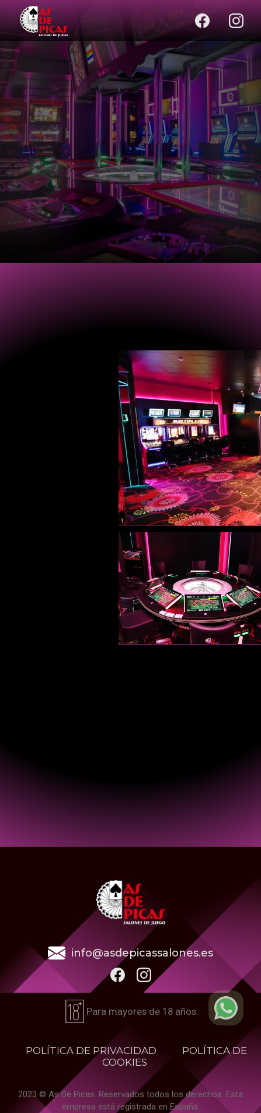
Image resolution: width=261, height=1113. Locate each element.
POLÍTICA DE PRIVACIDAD (91, 1050)
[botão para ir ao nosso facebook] (118, 975)
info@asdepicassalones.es (142, 953)
